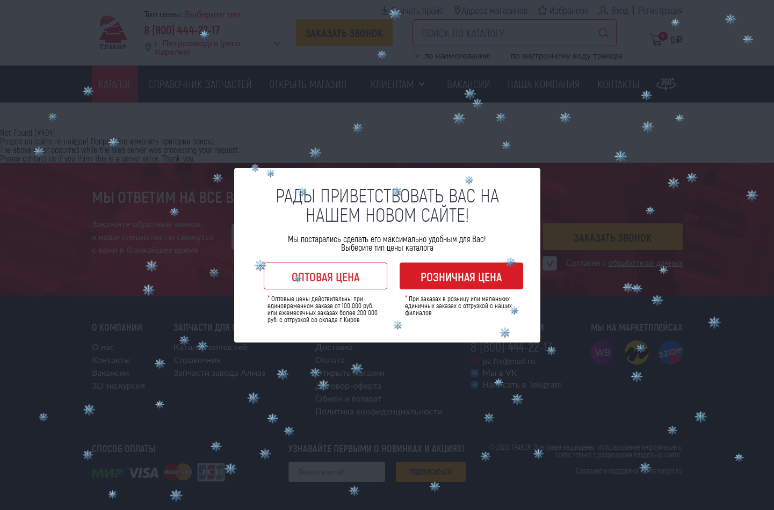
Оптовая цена (325, 276)
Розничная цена (461, 276)
